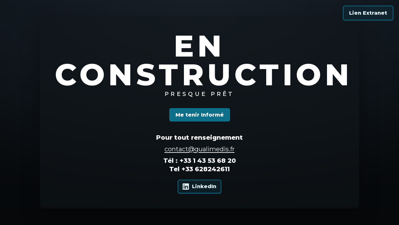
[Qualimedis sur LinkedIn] (199, 186)
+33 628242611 (205, 169)
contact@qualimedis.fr (200, 149)
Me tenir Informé (199, 115)
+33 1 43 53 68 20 (208, 160)
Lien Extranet (368, 13)
